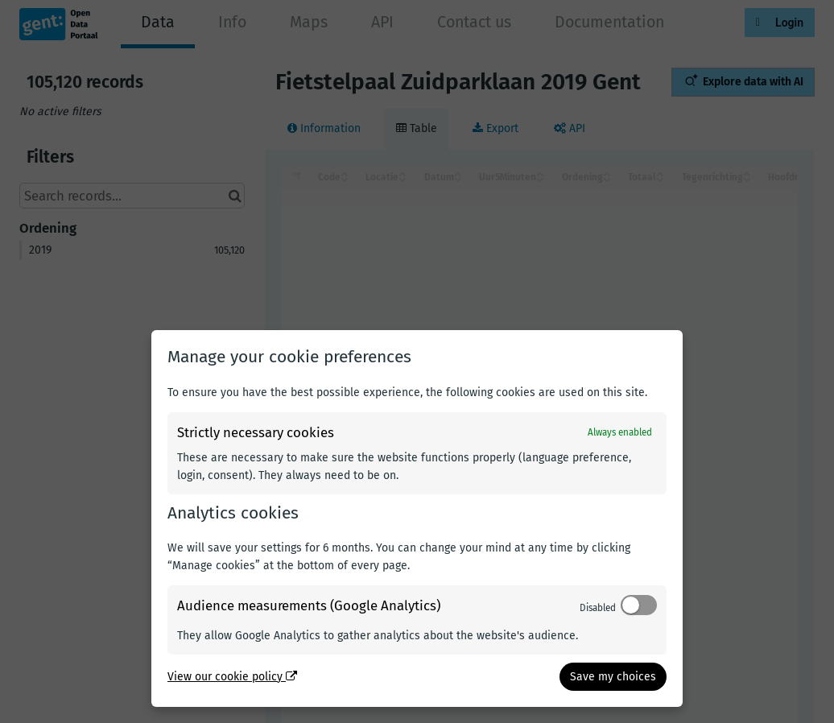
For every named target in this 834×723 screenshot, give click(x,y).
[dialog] (417, 518)
